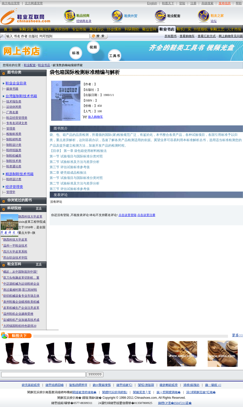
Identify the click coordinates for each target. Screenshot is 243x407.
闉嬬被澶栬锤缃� (84, 392)
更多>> (237, 335)
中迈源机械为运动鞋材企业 (21, 283)
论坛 (214, 21)
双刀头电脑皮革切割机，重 (21, 277)
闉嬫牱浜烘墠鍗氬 (114, 392)
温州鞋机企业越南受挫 (18, 314)
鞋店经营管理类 (16, 118)
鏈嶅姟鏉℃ (124, 385)
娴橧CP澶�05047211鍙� (175, 403)
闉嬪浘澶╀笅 (142, 392)
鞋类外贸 (130, 16)
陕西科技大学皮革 (30, 216)
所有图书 (171, 36)
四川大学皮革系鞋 (15, 251)
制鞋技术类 (13, 161)
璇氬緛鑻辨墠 (78, 385)
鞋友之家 (217, 16)
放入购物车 (95, 117)
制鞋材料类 (13, 139)
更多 (39, 208)
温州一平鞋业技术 (15, 245)
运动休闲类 (13, 107)
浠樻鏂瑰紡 (191, 385)
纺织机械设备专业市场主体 (21, 295)
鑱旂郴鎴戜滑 (169, 385)
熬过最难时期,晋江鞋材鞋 (20, 289)
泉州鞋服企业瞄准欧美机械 (21, 301)
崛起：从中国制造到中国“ (20, 271)
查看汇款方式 (207, 36)
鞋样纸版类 (13, 150)
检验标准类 (13, 134)
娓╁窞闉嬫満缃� (169, 392)
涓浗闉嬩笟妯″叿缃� (200, 392)
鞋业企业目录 (16, 83)
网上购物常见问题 (231, 36)
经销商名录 (83, 21)
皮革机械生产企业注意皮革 (21, 308)
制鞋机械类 (13, 155)
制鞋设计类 (13, 145)
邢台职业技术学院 (15, 257)
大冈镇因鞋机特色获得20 (19, 326)
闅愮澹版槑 (146, 385)
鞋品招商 (82, 16)
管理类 (10, 128)
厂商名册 (12, 112)
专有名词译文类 (16, 123)
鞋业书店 (44, 65)
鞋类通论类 (13, 166)
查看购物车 (187, 36)
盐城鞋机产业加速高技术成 (21, 320)
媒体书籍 (12, 88)
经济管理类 (14, 187)
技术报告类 (13, 101)
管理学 (10, 192)
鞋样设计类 (13, 179)
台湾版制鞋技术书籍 (21, 96)
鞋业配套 (173, 16)
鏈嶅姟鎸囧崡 (55, 385)
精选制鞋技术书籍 (20, 174)
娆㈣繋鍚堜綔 (102, 385)
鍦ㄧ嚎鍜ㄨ (213, 385)
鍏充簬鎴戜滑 (31, 385)
